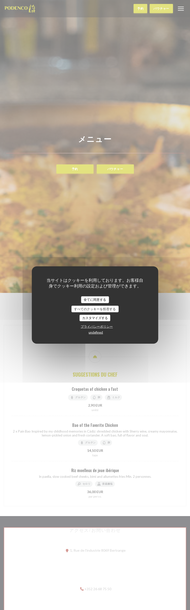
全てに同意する (95, 300)
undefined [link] (96, 332)
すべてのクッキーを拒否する (95, 309)
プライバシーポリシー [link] (97, 326)
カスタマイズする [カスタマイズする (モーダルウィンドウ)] (95, 318)
